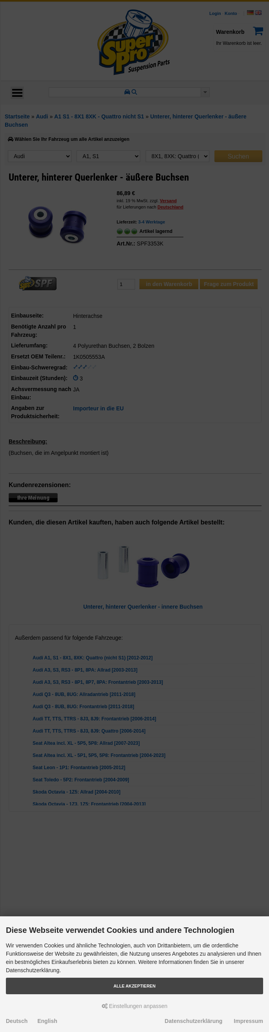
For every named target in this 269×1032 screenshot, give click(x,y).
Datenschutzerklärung (193, 1021)
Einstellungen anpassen (135, 1006)
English (47, 1021)
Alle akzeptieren (134, 986)
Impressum (248, 1021)
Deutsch (16, 1021)
